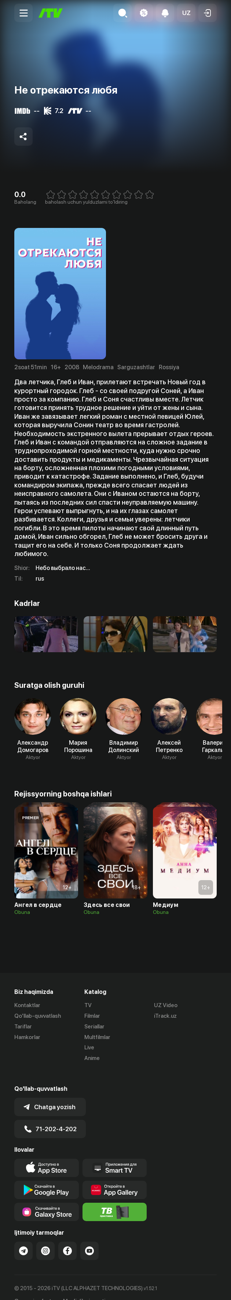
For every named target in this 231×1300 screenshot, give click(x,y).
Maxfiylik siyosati (84, 1286)
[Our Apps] (114, 1153)
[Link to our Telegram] (23, 1236)
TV (88, 1005)
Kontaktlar (27, 1005)
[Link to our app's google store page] (46, 1175)
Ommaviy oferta (34, 1286)
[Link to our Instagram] (45, 1236)
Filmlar (92, 1016)
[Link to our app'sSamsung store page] (46, 1197)
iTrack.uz (165, 1016)
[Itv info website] (114, 1197)
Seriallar (94, 1026)
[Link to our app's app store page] (46, 1153)
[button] (186, 13)
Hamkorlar (27, 1037)
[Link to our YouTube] (89, 1236)
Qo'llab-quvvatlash (37, 1016)
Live (89, 1047)
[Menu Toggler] (23, 13)
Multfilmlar (97, 1037)
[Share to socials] (23, 136)
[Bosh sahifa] (50, 13)
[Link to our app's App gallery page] (114, 1175)
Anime (92, 1058)
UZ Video (165, 1005)
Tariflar (23, 1026)
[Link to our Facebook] (67, 1236)
